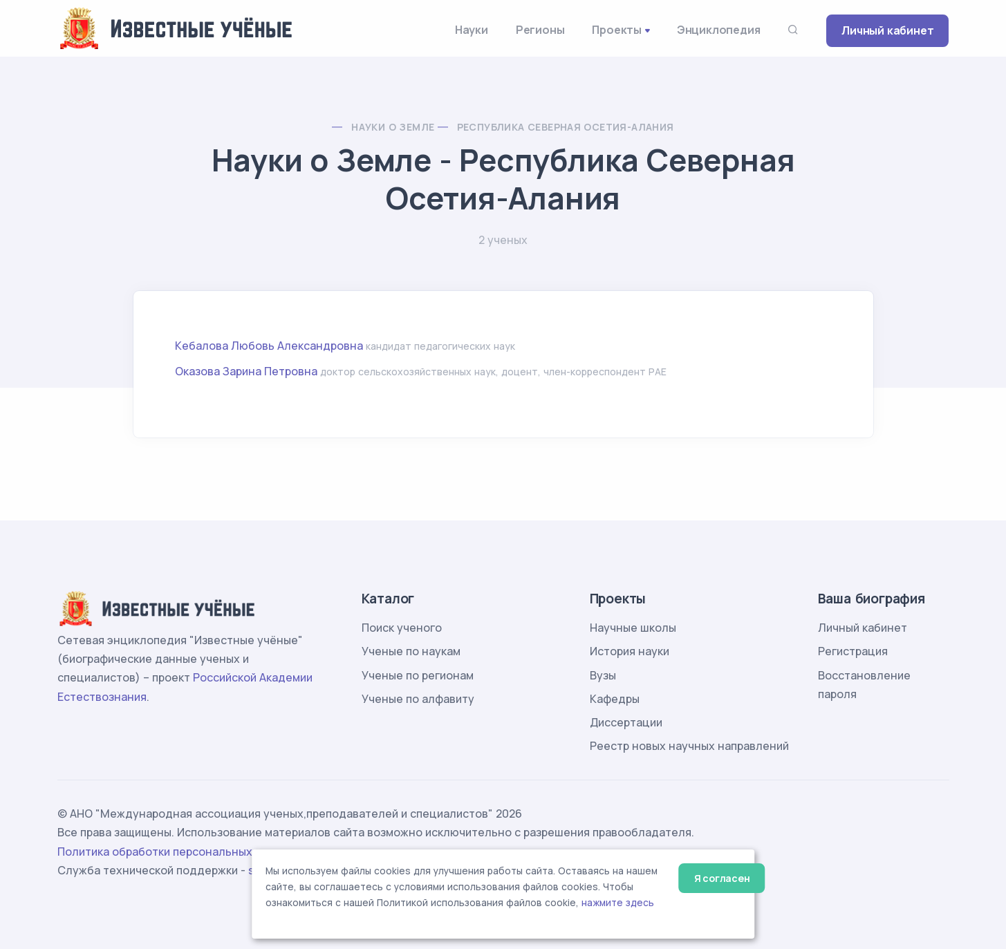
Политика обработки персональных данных (177, 851)
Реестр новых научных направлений (689, 745)
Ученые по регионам (418, 675)
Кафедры (615, 698)
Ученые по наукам (411, 651)
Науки (471, 29)
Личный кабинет (887, 30)
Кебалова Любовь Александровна (269, 345)
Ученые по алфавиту (418, 698)
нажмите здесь (617, 902)
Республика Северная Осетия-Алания (565, 126)
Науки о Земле (392, 126)
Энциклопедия (719, 29)
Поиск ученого (402, 627)
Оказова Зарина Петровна (246, 371)
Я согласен (722, 878)
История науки (629, 651)
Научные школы (633, 627)
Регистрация (853, 651)
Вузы (603, 675)
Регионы (540, 29)
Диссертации (626, 722)
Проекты (617, 29)
